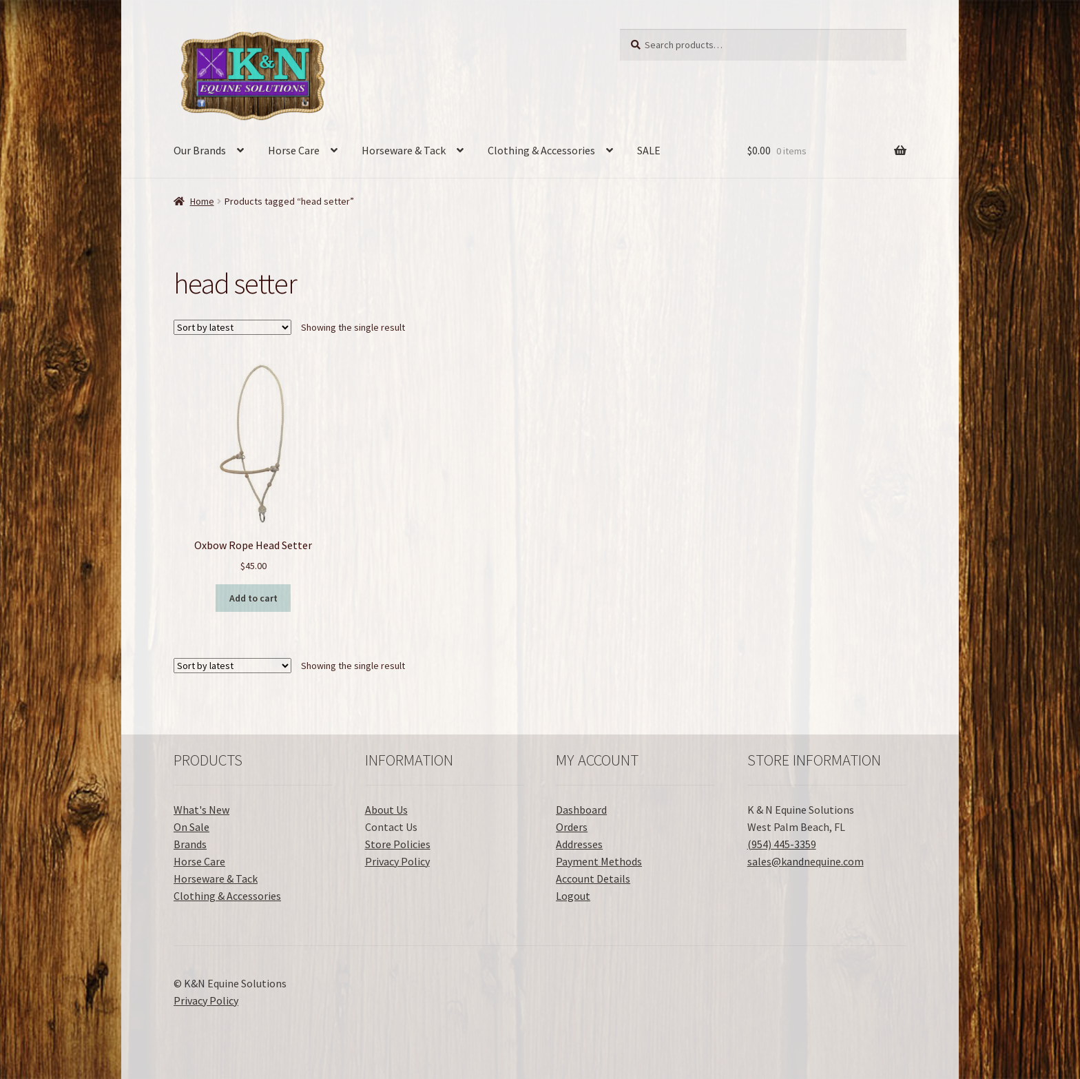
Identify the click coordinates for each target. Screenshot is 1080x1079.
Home (202, 201)
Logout (573, 896)
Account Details (593, 878)
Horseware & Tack (404, 150)
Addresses (579, 844)
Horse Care (294, 150)
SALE (649, 150)
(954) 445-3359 (781, 844)
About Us (386, 809)
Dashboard (581, 809)
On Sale (191, 827)
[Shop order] (232, 327)
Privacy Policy (397, 861)
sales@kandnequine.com (805, 861)
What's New (201, 809)
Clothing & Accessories (541, 150)
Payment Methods (599, 861)
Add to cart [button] (253, 598)
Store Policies (397, 844)
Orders (572, 827)
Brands (190, 844)
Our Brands (200, 150)
